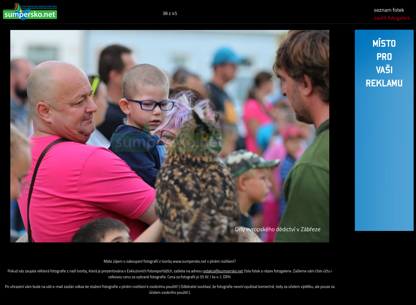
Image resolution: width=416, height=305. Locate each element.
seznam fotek (389, 10)
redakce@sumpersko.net (223, 271)
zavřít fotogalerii (392, 18)
